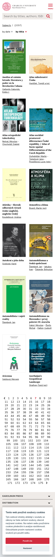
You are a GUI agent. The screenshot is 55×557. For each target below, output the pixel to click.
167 (23, 479)
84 (12, 433)
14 (24, 402)
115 (39, 447)
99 (8, 440)
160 (15, 476)
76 (12, 430)
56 (36, 419)
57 (42, 419)
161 (23, 476)
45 (18, 416)
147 (8, 469)
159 (8, 476)
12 (12, 402)
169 (39, 479)
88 (36, 433)
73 (42, 426)
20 (12, 405)
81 (42, 430)
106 (15, 444)
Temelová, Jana (36, 159)
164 (46, 476)
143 (23, 465)
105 (8, 444)
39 (30, 412)
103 (38, 440)
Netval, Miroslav (9, 141)
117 (8, 451)
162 (31, 476)
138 (31, 462)
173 (25, 483)
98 (48, 437)
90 (48, 433)
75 (6, 430)
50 (48, 416)
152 (46, 469)
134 (46, 458)
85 (18, 433)
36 (12, 412)
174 (33, 483)
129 (8, 458)
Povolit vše (27, 541)
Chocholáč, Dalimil (10, 144)
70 (24, 426)
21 (18, 405)
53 (18, 419)
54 (24, 419)
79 (30, 430)
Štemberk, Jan (35, 266)
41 (42, 412)
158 (46, 472)
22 (24, 405)
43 (6, 416)
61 (18, 423)
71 (30, 426)
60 (12, 423)
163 (39, 476)
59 (6, 423)
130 (15, 458)
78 (24, 430)
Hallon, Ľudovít (44, 328)
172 (17, 483)
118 (15, 451)
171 (9, 483)
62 (24, 423)
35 (6, 412)
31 (30, 409)
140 (46, 462)
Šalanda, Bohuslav (44, 269)
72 (36, 426)
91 (6, 437)
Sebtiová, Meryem (10, 379)
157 (39, 472)
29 (18, 409)
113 (23, 447)
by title (21, 31)
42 (48, 412)
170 (46, 479)
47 (30, 416)
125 (23, 454)
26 (48, 405)
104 (45, 440)
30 (24, 409)
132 (31, 458)
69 (18, 426)
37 (18, 412)
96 (36, 437)
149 (23, 469)
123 (8, 454)
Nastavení (27, 548)
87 (30, 433)
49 (42, 416)
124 (15, 454)
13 (18, 402)
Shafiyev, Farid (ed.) (38, 385)
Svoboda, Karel (9, 263)
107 (23, 444)
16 (36, 402)
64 (36, 423)
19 (6, 405)
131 (23, 458)
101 (22, 440)
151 (39, 469)
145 (39, 465)
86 (24, 433)
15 (30, 402)
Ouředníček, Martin (38, 156)
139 (39, 462)
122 (46, 451)
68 (12, 426)
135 (8, 462)
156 (31, 472)
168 (31, 479)
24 (36, 405)
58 (48, 419)
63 (30, 423)
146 (46, 465)
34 (48, 409)
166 (15, 479)
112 (15, 447)
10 (49, 398)
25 (42, 405)
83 (6, 433)
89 (42, 433)
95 (30, 437)
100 (15, 440)
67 (6, 426)
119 (23, 451)
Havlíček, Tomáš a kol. (39, 83)
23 (30, 405)
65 (42, 423)
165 (8, 479)
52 (12, 419)
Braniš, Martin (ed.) (38, 208)
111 (8, 447)
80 (36, 430)
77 (18, 430)
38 (24, 412)
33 (42, 409)
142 (15, 465)
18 (48, 402)
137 (23, 462)
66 (48, 423)
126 (31, 454)
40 (36, 412)
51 (6, 419)
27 (6, 409)
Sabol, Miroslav (36, 325)
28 (12, 409)
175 (40, 483)
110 (46, 444)
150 (31, 469)
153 (8, 472)
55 (30, 419)
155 (23, 472)
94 (24, 437)
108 (31, 444)
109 (39, 444)
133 (39, 458)
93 (18, 437)
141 (8, 465)
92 (12, 437)
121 (39, 451)
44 (12, 416)
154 (15, 472)
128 (46, 454)
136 (15, 462)
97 (42, 437)
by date (7, 31)
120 (31, 451)
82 (48, 430)
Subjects (6, 25)
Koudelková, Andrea (11, 217)
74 (48, 426)
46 (24, 416)
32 (36, 409)
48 (36, 416)
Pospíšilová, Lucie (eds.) (40, 161)
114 (31, 447)
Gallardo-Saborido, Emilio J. (11, 90)
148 (15, 469)
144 (31, 465)
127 (39, 454)
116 (46, 447)
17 (42, 402)
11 (6, 402)
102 (30, 440)
